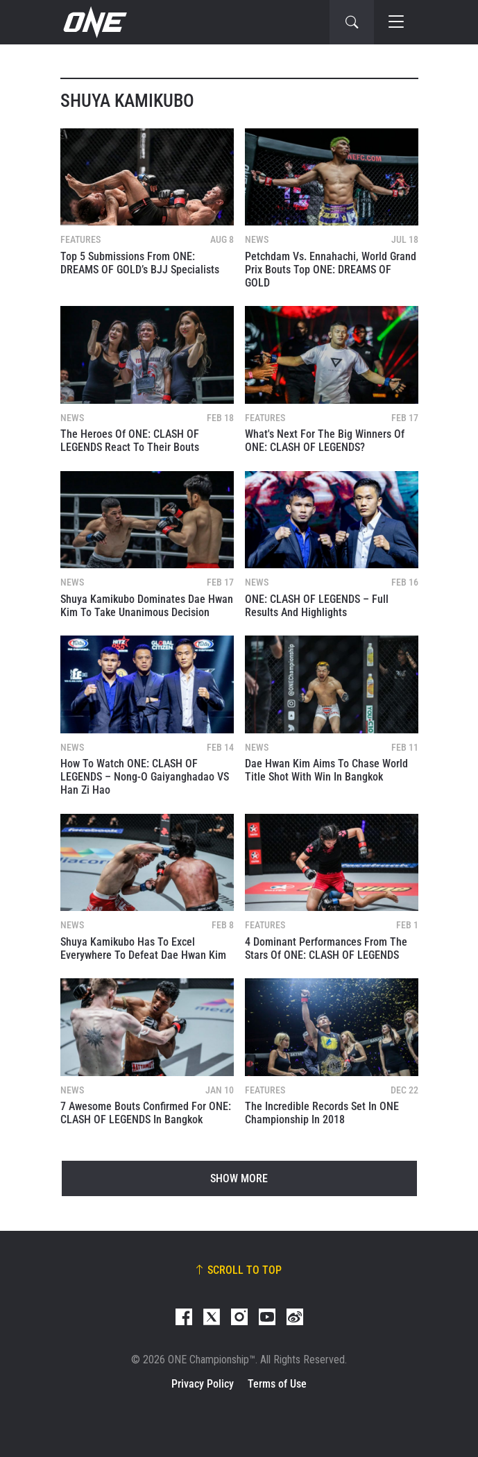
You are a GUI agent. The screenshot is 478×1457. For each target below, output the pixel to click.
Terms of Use (277, 1383)
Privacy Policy (202, 1383)
